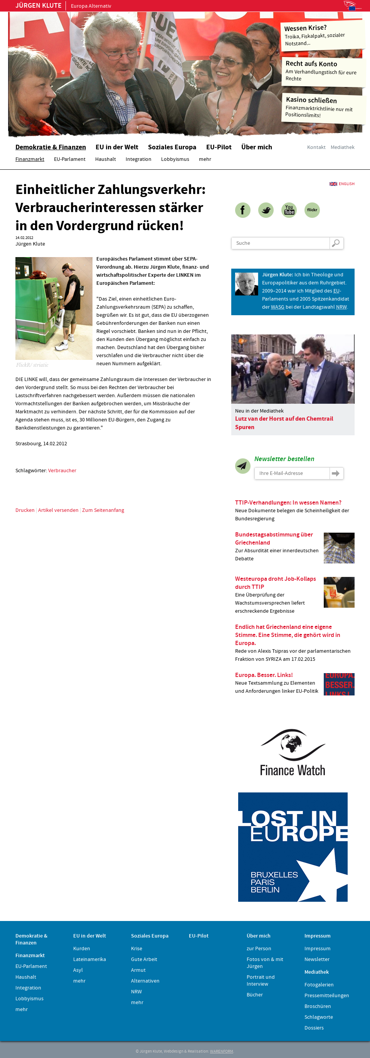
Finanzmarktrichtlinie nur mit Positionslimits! (324, 107)
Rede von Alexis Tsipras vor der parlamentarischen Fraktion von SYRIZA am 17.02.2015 (295, 643)
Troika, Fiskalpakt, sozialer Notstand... (323, 35)
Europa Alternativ (63, 6)
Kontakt (316, 147)
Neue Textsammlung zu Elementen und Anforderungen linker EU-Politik (295, 683)
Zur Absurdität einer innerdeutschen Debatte (295, 547)
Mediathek (343, 147)
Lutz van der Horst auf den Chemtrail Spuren (284, 423)
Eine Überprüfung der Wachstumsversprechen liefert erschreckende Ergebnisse (295, 595)
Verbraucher (62, 470)
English (347, 184)
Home (106, 71)
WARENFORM (221, 1051)
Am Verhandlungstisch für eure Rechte (324, 70)
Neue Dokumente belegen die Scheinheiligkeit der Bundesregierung (295, 510)
